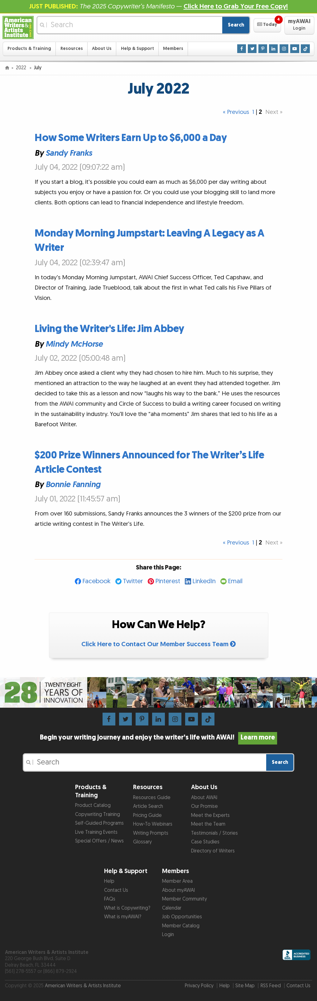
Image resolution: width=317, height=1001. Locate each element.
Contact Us (116, 890)
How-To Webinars (152, 824)
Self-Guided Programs (99, 823)
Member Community (184, 899)
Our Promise (204, 806)
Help (109, 881)
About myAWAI (178, 890)
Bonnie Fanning (73, 484)
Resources (71, 48)
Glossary (142, 842)
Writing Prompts (150, 833)
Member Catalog (180, 926)
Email (235, 581)
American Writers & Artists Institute (83, 986)
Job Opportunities (182, 917)
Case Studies (205, 842)
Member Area (177, 881)
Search (236, 25)
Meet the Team (208, 824)
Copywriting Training (97, 814)
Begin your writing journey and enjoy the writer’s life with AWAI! (158, 737)
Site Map (245, 986)
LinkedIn (204, 581)
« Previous (236, 112)
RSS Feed (271, 986)
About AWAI (204, 797)
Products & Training (29, 48)
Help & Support (137, 48)
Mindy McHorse (74, 344)
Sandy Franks (69, 153)
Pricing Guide (147, 815)
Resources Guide (152, 797)
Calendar (171, 908)
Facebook (96, 581)
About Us (102, 48)
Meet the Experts (210, 815)
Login (168, 934)
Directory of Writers (213, 851)
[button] (267, 25)
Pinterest (167, 581)
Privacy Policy (199, 986)
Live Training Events (96, 832)
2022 (21, 68)
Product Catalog (93, 805)
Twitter (133, 581)
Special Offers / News (99, 841)
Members (173, 48)
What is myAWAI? (122, 917)
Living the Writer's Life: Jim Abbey (109, 329)
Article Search (148, 806)
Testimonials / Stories (214, 833)
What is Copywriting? (127, 908)
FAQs (109, 899)
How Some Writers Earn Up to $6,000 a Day (131, 138)
